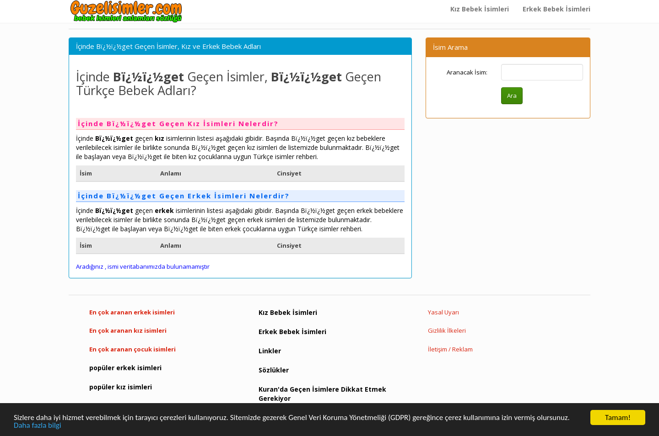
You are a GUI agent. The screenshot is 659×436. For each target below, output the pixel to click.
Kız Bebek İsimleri (479, 9)
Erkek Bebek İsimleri (556, 9)
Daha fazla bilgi (37, 426)
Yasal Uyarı (443, 312)
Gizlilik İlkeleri (447, 330)
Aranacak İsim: (467, 72)
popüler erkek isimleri (125, 367)
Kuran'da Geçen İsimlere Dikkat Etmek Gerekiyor (322, 394)
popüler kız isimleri (120, 387)
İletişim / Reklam (450, 349)
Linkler (270, 350)
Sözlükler (274, 370)
